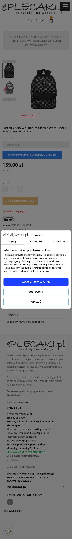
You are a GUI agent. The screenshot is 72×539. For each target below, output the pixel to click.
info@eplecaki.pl (23, 413)
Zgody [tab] (12, 241)
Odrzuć (36, 301)
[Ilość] (12, 189)
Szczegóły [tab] (36, 241)
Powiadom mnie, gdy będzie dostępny (32, 154)
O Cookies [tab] (59, 241)
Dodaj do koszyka (20, 200)
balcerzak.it (24, 401)
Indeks (6, 225)
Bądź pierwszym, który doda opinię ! (25, 321)
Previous (9, 61)
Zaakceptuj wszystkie (36, 281)
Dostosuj (36, 291)
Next (9, 99)
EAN (4, 229)
